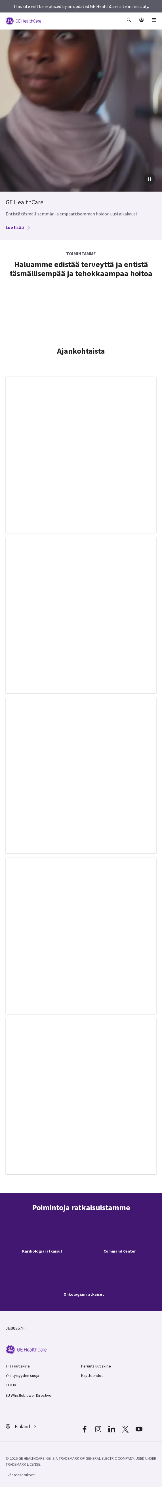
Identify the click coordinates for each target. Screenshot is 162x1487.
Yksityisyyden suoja (22, 1375)
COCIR (11, 1384)
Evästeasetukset (20, 1474)
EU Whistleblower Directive (28, 1395)
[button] (129, 24)
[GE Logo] (23, 20)
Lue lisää (18, 227)
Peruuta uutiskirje (96, 1366)
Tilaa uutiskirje (18, 1366)
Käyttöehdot (92, 1375)
